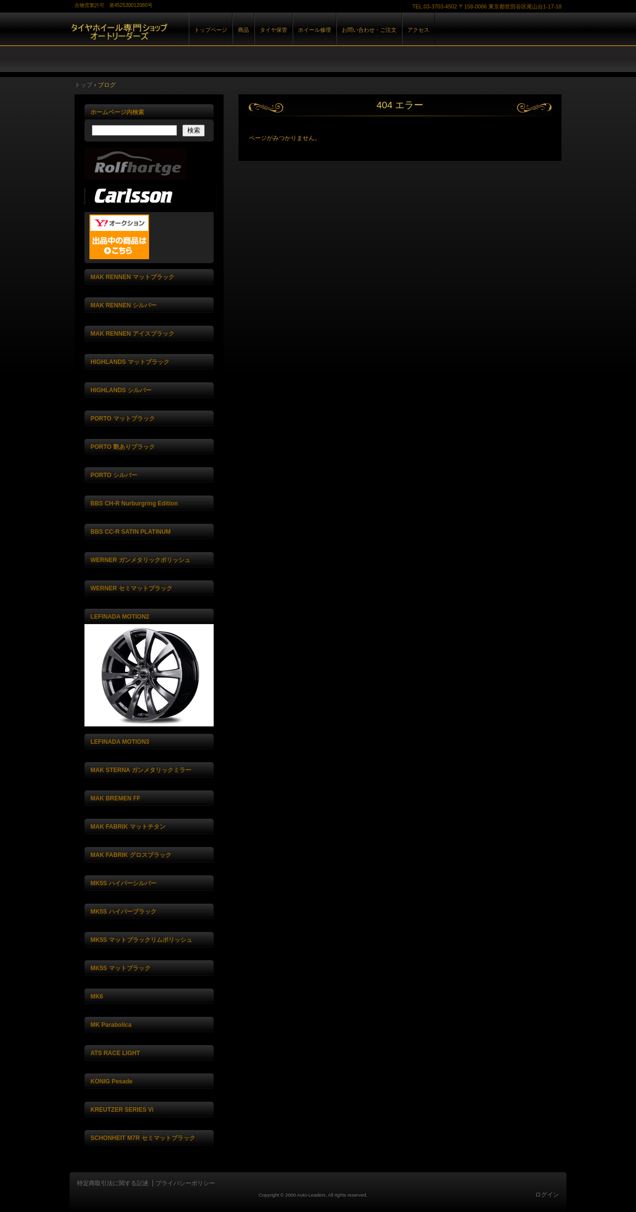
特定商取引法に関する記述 (113, 1183)
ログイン (547, 1194)
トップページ (210, 30)
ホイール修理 (314, 30)
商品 (243, 30)
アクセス (418, 30)
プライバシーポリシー (185, 1183)
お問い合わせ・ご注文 (369, 30)
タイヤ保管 (273, 30)
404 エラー (400, 105)
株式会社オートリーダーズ (184, 39)
